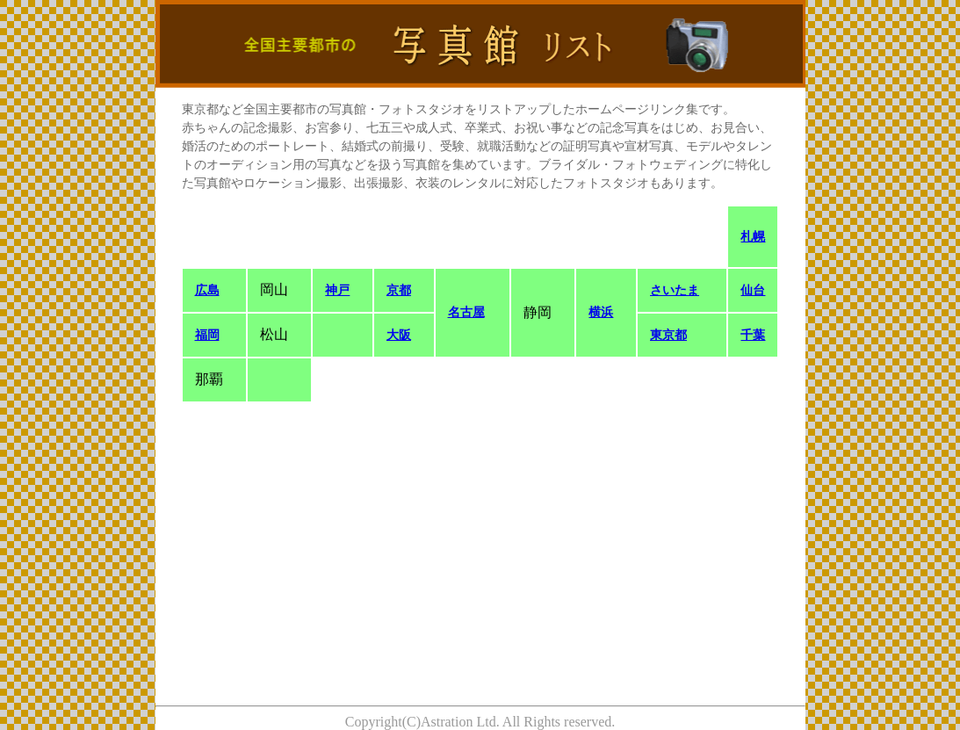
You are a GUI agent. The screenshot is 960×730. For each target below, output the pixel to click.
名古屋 (466, 312)
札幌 (752, 236)
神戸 (337, 290)
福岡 (207, 335)
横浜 (600, 312)
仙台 (752, 290)
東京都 (668, 335)
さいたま (674, 290)
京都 (398, 290)
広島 (207, 290)
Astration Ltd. (460, 721)
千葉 (752, 335)
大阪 (398, 335)
